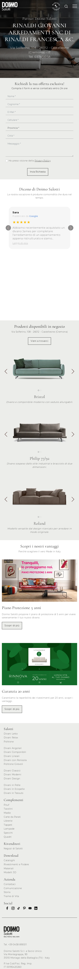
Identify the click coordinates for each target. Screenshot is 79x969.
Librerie (8, 820)
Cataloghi (9, 860)
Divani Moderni (12, 774)
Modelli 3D (10, 872)
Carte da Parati (12, 816)
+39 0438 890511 (17, 944)
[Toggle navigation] (74, 6)
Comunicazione (13, 888)
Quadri (8, 836)
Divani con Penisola (15, 760)
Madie (7, 812)
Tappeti (8, 824)
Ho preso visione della (30, 160)
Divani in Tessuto (13, 793)
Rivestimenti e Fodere (16, 864)
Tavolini (8, 808)
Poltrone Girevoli (13, 764)
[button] (73, 371)
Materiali (9, 868)
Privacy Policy (43, 160)
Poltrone (9, 741)
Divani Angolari (13, 748)
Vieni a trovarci (39, 341)
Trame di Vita (11, 896)
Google (33, 216)
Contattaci (10, 884)
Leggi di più (20, 243)
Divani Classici (12, 770)
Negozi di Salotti (13, 848)
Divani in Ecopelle (14, 789)
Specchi (8, 832)
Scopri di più (12, 625)
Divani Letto (11, 733)
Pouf (6, 805)
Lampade (9, 828)
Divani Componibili (15, 752)
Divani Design (12, 778)
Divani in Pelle (12, 785)
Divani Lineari (12, 756)
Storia (7, 892)
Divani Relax (11, 737)
